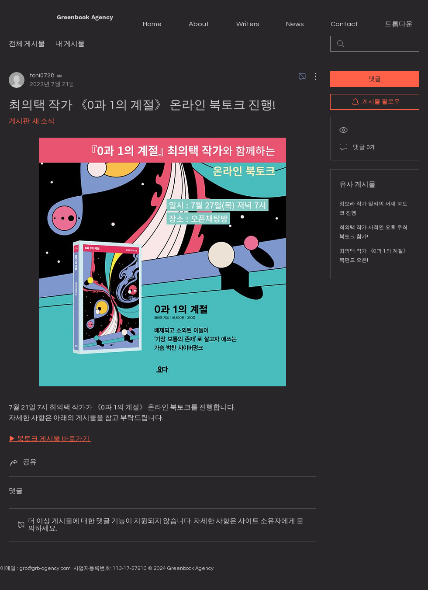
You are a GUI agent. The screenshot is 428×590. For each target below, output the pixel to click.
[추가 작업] (311, 76)
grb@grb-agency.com (45, 568)
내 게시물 (70, 43)
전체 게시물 (27, 43)
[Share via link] (23, 462)
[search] (374, 44)
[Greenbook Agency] (85, 17)
